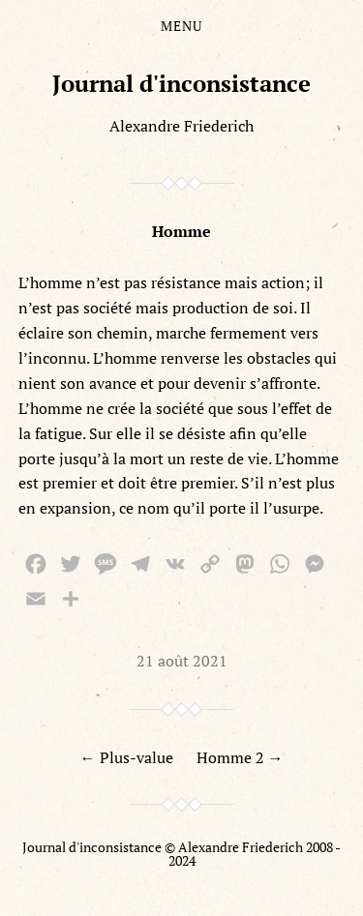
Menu (181, 26)
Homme (181, 231)
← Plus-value (126, 757)
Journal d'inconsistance (181, 83)
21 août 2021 (181, 660)
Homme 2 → (240, 757)
